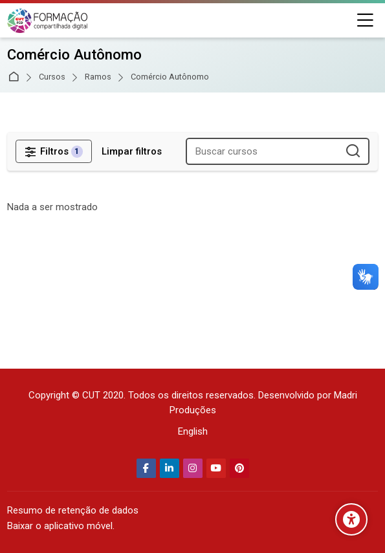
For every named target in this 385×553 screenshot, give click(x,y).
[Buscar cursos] (353, 152)
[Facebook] (146, 468)
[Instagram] (193, 468)
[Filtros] (54, 151)
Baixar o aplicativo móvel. (61, 526)
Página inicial (16, 77)
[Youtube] (216, 468)
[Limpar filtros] (132, 152)
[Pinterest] (239, 468)
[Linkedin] (169, 468)
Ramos (98, 77)
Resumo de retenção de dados (72, 510)
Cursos (52, 77)
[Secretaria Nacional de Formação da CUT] (47, 20)
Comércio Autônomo (170, 77)
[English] (193, 431)
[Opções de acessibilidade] (351, 519)
